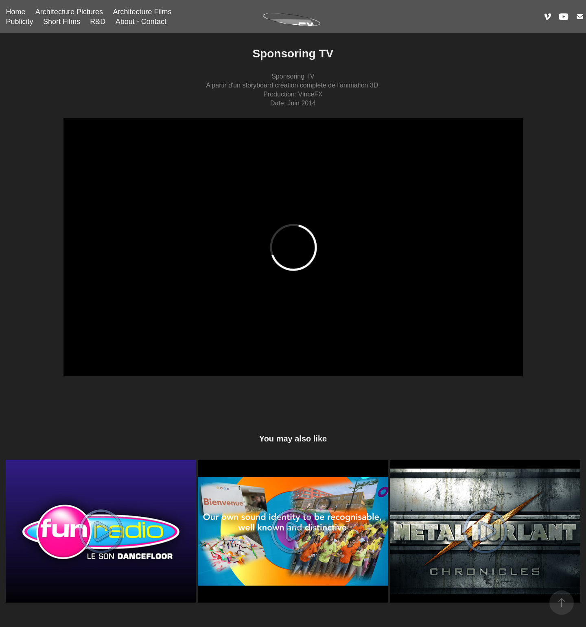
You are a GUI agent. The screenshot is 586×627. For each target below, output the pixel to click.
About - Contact (141, 21)
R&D (97, 21)
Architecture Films (142, 12)
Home (15, 12)
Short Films (61, 21)
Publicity (19, 21)
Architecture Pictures (69, 12)
